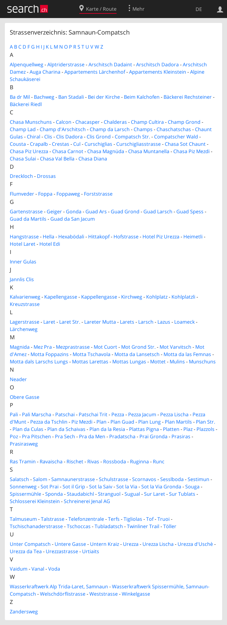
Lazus (163, 321)
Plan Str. (205, 421)
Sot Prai (50, 486)
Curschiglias (98, 144)
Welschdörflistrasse (62, 593)
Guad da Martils (28, 218)
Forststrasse (98, 193)
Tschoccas (79, 526)
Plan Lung (149, 421)
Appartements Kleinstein (157, 71)
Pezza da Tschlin (48, 421)
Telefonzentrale (86, 519)
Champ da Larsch (110, 129)
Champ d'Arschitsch (63, 129)
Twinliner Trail (143, 526)
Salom (40, 479)
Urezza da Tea (26, 551)
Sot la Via (126, 486)
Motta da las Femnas (187, 354)
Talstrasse (52, 519)
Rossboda (114, 461)
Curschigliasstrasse (138, 144)
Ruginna (139, 461)
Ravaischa (51, 461)
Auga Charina (45, 71)
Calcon (63, 122)
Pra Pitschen (36, 436)
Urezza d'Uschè (195, 544)
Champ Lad (23, 129)
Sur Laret (154, 494)
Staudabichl (80, 494)
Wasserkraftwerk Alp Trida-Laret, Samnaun (59, 586)
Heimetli (193, 236)
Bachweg (44, 97)
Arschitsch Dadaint (110, 64)
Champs (143, 129)
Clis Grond (99, 136)
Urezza (131, 544)
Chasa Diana (92, 158)
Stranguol (109, 494)
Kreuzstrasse (25, 304)
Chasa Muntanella (148, 151)
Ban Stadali (71, 97)
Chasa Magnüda (105, 151)
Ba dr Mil (20, 97)
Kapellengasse (60, 296)
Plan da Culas (28, 429)
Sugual (132, 494)
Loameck (184, 321)
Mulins (177, 361)
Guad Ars (96, 211)
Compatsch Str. (132, 136)
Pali (14, 414)
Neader (18, 379)
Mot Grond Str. (138, 347)
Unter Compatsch (30, 544)
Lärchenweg (24, 329)
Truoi (163, 519)
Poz (14, 436)
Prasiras (180, 436)
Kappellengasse (99, 296)
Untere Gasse (70, 544)
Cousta (18, 144)
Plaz (188, 429)
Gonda (73, 211)
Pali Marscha (36, 414)
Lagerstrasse (24, 321)
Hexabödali (71, 236)
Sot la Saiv (100, 486)
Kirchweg (131, 296)
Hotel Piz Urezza (160, 236)
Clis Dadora (69, 136)
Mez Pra (43, 347)
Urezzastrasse (62, 551)
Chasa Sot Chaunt (185, 144)
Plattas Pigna (144, 429)
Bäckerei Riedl (26, 104)
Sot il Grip (74, 486)
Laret (49, 321)
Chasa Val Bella (57, 158)
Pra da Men (92, 436)
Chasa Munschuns (31, 122)
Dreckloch (21, 176)
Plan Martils (178, 421)
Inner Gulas (23, 261)
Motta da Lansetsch (137, 354)
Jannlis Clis (22, 279)
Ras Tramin (23, 461)
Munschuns (202, 361)
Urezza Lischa (158, 544)
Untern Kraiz (104, 544)
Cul (77, 144)
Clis (48, 136)
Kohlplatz (157, 296)
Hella (48, 236)
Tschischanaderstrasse (36, 526)
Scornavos (144, 479)
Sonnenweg (23, 486)
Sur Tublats (182, 494)
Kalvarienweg (25, 296)
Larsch (145, 321)
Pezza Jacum (142, 414)
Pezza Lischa (174, 414)
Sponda (54, 494)
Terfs (114, 519)
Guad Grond (125, 211)
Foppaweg (68, 193)
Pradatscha (122, 436)
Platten (171, 429)
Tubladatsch (109, 526)
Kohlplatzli (183, 296)
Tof (149, 519)
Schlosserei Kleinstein (35, 501)
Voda (54, 568)
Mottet (158, 361)
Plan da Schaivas (66, 429)
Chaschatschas (174, 129)
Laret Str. (69, 321)
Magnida (20, 347)
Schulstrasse (113, 479)
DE (199, 9)
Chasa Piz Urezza (29, 151)
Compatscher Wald (176, 136)
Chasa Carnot (67, 151)
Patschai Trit (93, 414)
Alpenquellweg (26, 64)
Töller (169, 526)
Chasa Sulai (23, 158)
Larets (127, 321)
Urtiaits (90, 551)
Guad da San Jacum (72, 218)
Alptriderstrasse (66, 64)
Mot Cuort (105, 347)
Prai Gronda (153, 436)
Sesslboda (172, 479)
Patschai (65, 414)
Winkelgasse (136, 593)
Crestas (60, 144)
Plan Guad (122, 421)
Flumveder (22, 193)
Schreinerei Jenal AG (87, 501)
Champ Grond (184, 122)
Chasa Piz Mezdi (191, 151)
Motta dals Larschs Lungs (39, 361)
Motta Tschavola (91, 354)
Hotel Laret (22, 244)
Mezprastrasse (73, 347)
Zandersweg (24, 611)
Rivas (93, 461)
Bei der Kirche (104, 97)
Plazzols (205, 429)
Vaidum (18, 568)
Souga (192, 486)
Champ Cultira (147, 122)
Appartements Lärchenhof (94, 71)
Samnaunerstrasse (73, 479)
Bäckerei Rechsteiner (188, 97)
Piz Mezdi (81, 421)
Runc (158, 461)
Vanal (37, 568)
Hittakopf (99, 236)
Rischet (75, 461)
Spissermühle (25, 494)
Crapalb (39, 144)
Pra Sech (65, 436)
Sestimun (198, 479)
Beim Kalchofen (142, 97)
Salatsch (19, 479)
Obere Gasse (24, 397)
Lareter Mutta (100, 321)
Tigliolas (133, 519)
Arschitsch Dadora (157, 64)
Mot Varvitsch (175, 347)
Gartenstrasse (26, 211)
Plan (101, 421)
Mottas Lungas (129, 361)
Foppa (45, 193)
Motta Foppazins (50, 354)
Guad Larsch (157, 211)
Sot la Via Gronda (161, 486)
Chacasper (87, 122)
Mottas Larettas (90, 361)
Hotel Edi (49, 244)
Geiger (54, 211)
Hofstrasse (126, 236)
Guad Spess (190, 211)
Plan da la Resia (107, 429)
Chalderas (115, 122)
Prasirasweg (24, 443)
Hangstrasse (24, 236)
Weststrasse (103, 593)
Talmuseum (23, 519)
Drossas (46, 176)
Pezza (117, 414)
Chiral (33, 136)
